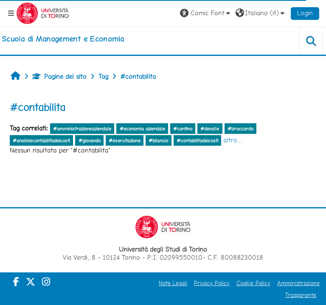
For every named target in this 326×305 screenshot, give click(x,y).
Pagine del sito (59, 76)
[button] (206, 13)
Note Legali (173, 283)
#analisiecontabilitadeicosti (41, 141)
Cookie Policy (253, 283)
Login (305, 13)
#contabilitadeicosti (197, 141)
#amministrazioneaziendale (82, 129)
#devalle (209, 129)
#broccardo (240, 129)
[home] (63, 39)
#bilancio (158, 141)
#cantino (182, 129)
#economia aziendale (142, 129)
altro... (232, 140)
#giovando (90, 141)
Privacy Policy (212, 283)
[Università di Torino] (42, 12)
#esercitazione (125, 141)
